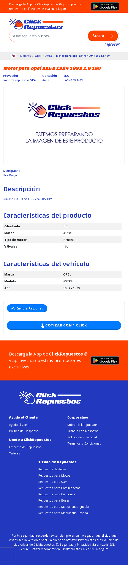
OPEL (67, 274)
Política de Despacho (24, 431)
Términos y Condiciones (84, 443)
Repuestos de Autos (52, 469)
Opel (38, 56)
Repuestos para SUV (52, 482)
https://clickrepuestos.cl (82, 540)
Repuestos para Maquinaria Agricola (63, 507)
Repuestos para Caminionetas (59, 488)
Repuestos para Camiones (56, 494)
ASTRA (68, 281)
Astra (48, 56)
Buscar (102, 36)
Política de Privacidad (82, 437)
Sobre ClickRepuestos (82, 425)
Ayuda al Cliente (20, 425)
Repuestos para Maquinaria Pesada (63, 513)
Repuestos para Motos (54, 475)
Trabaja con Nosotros (82, 431)
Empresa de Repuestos (25, 447)
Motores (25, 56)
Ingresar (111, 44)
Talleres (14, 453)
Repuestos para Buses (54, 500)
